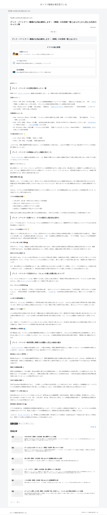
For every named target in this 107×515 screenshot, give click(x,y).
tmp (12, 423)
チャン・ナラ (22, 423)
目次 (52, 31)
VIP (46, 236)
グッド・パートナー (24, 93)
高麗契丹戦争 (87, 127)
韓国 (16, 423)
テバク (94, 101)
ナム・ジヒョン (30, 423)
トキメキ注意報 (33, 124)
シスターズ (52, 292)
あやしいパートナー (57, 106)
